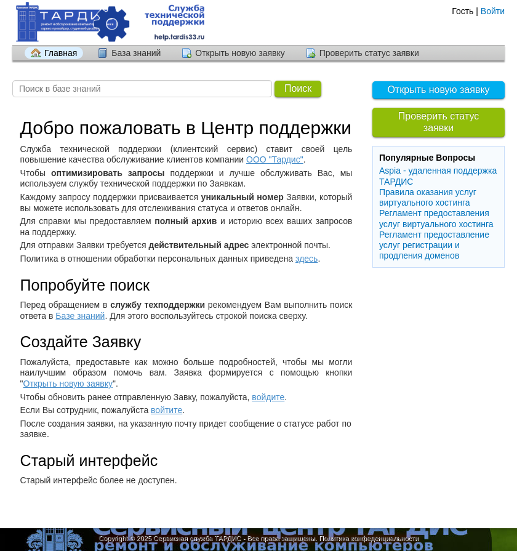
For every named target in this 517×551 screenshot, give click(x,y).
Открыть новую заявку (239, 53)
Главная (60, 53)
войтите (166, 410)
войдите (268, 397)
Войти (493, 11)
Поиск (297, 88)
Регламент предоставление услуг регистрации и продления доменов (434, 245)
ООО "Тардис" (274, 159)
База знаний (136, 53)
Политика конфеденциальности (369, 538)
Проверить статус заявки (369, 53)
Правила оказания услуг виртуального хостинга (427, 197)
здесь (306, 258)
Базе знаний (80, 316)
